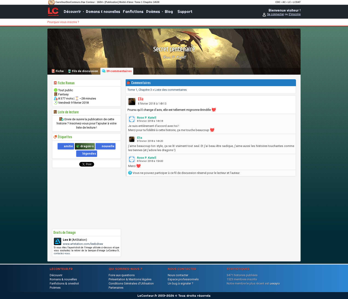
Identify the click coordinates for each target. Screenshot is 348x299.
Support (184, 11)
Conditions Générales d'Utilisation (131, 283)
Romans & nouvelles (103, 11)
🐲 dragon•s (85, 146)
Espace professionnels (183, 279)
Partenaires (116, 287)
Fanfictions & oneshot (64, 283)
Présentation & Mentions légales (130, 279)
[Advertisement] (86, 198)
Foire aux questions (122, 275)
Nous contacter (178, 275)
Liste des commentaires (171, 89)
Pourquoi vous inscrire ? (63, 22)
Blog (169, 11)
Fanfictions (133, 11)
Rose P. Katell (174, 57)
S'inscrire (295, 14)
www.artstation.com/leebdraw (83, 244)
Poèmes (153, 11)
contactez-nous (62, 253)
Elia (140, 99)
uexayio (275, 283)
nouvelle (108, 146)
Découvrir (72, 11)
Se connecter (275, 14)
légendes (89, 153)
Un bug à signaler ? (180, 283)
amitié (68, 146)
